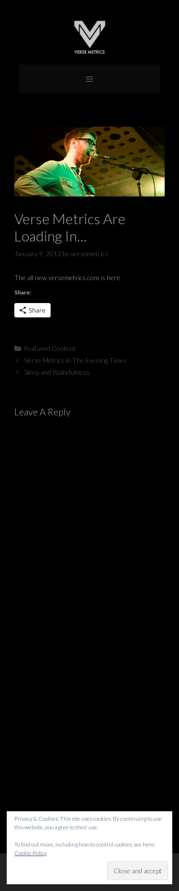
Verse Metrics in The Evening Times (75, 360)
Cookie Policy (30, 853)
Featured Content (50, 348)
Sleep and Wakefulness (57, 372)
